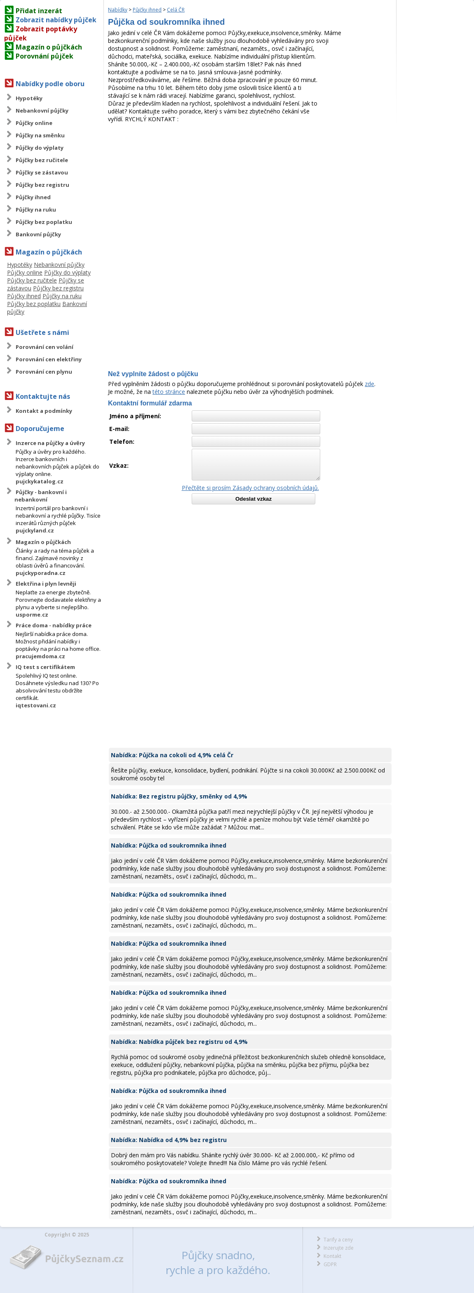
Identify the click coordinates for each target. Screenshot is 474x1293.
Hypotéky (29, 98)
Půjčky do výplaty (39, 147)
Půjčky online (34, 123)
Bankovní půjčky (38, 234)
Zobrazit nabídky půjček (56, 19)
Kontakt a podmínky (44, 411)
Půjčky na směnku (40, 135)
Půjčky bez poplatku (44, 222)
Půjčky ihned (33, 197)
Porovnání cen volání (44, 347)
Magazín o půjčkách (49, 47)
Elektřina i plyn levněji (46, 583)
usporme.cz (32, 614)
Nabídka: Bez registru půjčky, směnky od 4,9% (179, 796)
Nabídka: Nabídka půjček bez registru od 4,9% (179, 1042)
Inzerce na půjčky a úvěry (50, 443)
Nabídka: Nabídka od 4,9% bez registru (169, 1140)
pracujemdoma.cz (40, 656)
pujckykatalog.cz (39, 481)
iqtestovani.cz (36, 705)
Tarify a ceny (338, 1239)
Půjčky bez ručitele (42, 160)
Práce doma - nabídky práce (54, 625)
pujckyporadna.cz (41, 573)
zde (369, 384)
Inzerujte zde (339, 1247)
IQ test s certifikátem (45, 667)
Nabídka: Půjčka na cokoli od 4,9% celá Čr (172, 755)
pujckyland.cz (35, 530)
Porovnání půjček (44, 56)
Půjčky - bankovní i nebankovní (40, 495)
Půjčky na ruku (36, 209)
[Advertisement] (250, 185)
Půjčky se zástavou (42, 172)
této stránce (169, 392)
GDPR (330, 1264)
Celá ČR (176, 9)
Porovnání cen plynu (44, 371)
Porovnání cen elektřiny (49, 359)
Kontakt (332, 1256)
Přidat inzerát (39, 10)
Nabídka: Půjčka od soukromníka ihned (168, 845)
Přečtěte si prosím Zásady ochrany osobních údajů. (250, 488)
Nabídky (117, 9)
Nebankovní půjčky (42, 110)
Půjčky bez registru (42, 184)
